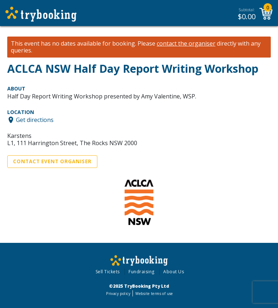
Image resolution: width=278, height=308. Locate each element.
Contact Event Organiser (52, 161)
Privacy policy (118, 293)
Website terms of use (154, 293)
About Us (173, 272)
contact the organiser (186, 43)
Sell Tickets (108, 272)
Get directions (35, 120)
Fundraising (142, 272)
